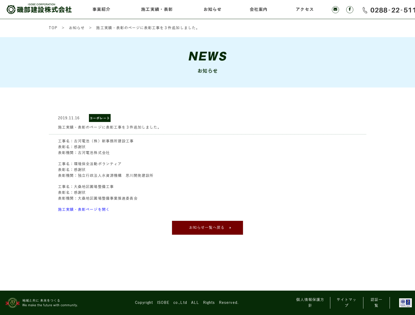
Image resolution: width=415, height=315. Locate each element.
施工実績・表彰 (157, 9)
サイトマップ (347, 303)
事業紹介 (101, 9)
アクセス (305, 9)
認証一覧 (376, 303)
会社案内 (259, 9)
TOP (53, 28)
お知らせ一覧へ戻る (207, 228)
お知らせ (213, 9)
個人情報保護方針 (310, 303)
